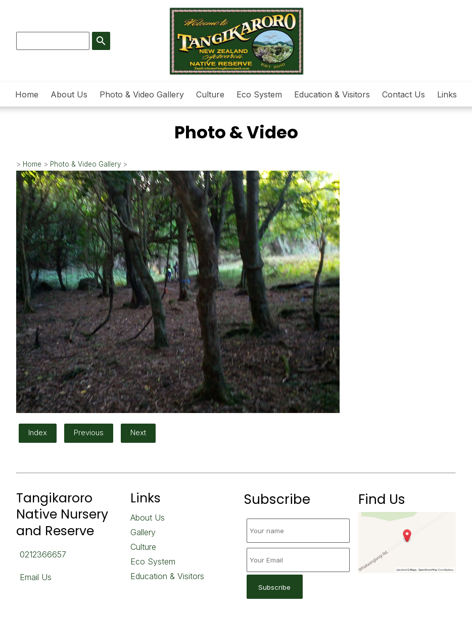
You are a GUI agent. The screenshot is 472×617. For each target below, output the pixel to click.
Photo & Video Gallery (142, 94)
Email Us (36, 577)
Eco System (259, 94)
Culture (210, 94)
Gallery (143, 532)
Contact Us (403, 94)
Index (37, 432)
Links (447, 94)
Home (26, 94)
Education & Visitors (332, 94)
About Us (69, 94)
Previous (89, 432)
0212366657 (43, 554)
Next (138, 432)
